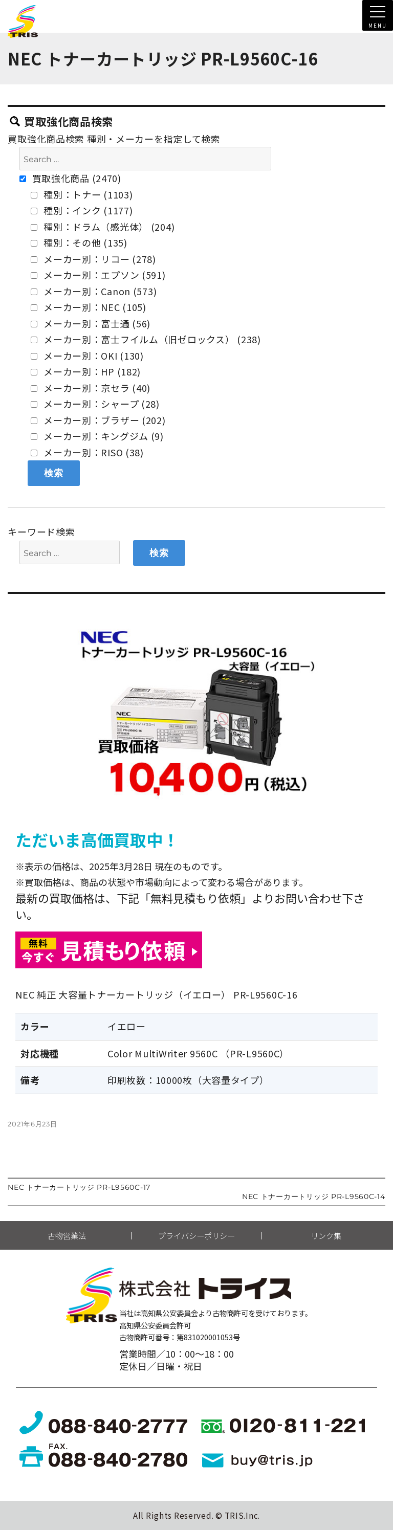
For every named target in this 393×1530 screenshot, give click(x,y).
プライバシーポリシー (196, 1235)
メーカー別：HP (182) (86, 371)
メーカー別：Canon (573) (94, 291)
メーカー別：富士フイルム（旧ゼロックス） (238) (145, 339)
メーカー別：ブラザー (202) (98, 420)
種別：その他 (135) (79, 242)
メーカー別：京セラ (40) (90, 387)
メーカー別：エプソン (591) (98, 274)
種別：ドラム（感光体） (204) (102, 226)
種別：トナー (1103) (82, 194)
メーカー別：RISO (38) (87, 452)
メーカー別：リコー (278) (93, 258)
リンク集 (326, 1235)
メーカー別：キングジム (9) (97, 435)
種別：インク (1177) (82, 210)
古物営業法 (67, 1235)
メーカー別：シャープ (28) (95, 403)
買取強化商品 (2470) (70, 178)
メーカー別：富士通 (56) (90, 323)
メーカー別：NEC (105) (88, 307)
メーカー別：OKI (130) (87, 355)
